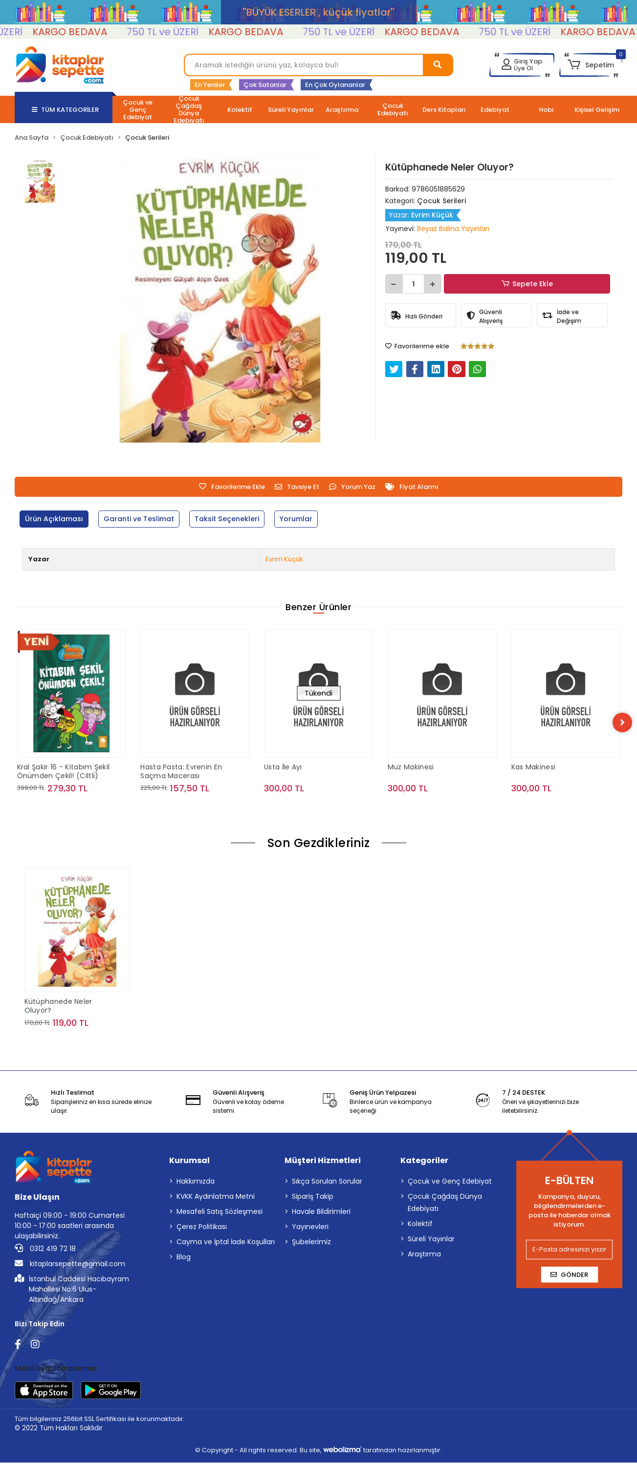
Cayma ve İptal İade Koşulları (225, 1243)
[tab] (56, 519)
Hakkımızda (195, 1183)
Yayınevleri (310, 1228)
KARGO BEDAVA (85, 32)
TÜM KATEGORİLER (65, 109)
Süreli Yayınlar (431, 1240)
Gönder (569, 1276)
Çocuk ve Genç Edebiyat (450, 1183)
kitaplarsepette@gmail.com (70, 1265)
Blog (183, 1258)
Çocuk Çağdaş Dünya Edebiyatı (445, 1204)
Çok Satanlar (264, 84)
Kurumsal (189, 1161)
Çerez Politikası (201, 1228)
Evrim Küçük (284, 559)
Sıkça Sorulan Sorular (327, 1183)
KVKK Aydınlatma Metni (215, 1198)
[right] (622, 723)
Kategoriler (424, 1161)
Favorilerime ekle (417, 346)
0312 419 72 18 (45, 1250)
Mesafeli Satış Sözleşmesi (219, 1213)
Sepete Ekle (528, 284)
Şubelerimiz (311, 1243)
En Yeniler (210, 84)
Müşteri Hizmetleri (323, 1161)
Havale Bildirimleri (321, 1213)
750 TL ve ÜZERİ (179, 32)
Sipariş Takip (312, 1198)
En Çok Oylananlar (335, 84)
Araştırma (424, 1255)
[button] (590, 65)
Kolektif (420, 1225)
